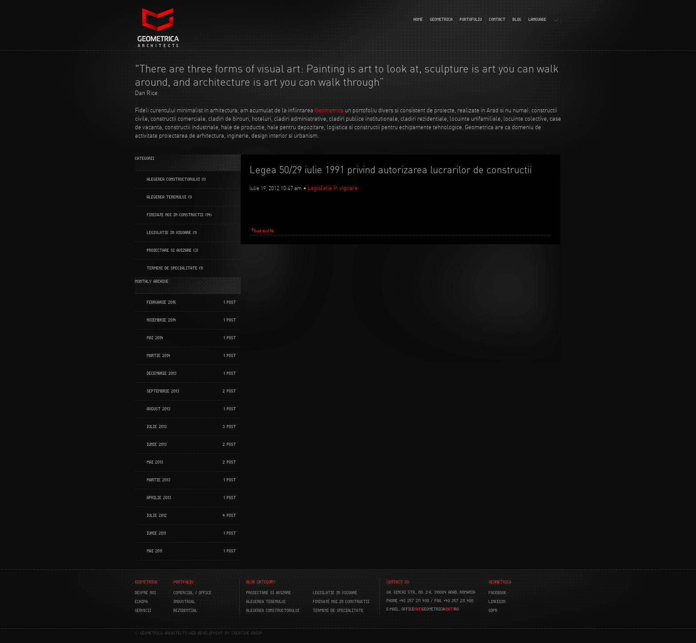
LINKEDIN (497, 601)
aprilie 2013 (159, 498)
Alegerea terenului (166, 197)
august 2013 (158, 409)
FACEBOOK (497, 593)
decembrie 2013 (162, 373)
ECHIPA (141, 601)
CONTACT (497, 19)
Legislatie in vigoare (169, 232)
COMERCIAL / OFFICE (193, 593)
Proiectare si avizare (268, 593)
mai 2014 (155, 338)
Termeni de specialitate (172, 268)
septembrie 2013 (163, 391)
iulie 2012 (157, 515)
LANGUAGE (537, 19)
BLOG (517, 19)
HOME (418, 19)
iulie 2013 (157, 427)
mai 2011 (154, 551)
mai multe (264, 230)
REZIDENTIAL (186, 610)
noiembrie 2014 (161, 320)
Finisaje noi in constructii (175, 215)
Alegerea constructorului (173, 179)
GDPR (493, 610)
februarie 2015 (161, 302)
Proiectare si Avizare (169, 250)
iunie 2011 (156, 533)
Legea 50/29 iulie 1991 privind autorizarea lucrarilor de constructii (390, 170)
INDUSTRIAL (184, 601)
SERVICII (143, 610)
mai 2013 (155, 462)
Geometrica (329, 110)
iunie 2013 (157, 444)
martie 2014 (158, 355)
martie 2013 (158, 480)
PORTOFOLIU (471, 19)
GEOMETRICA (441, 19)
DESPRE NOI (145, 593)
